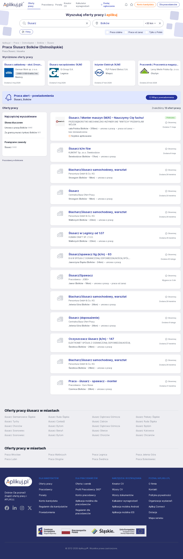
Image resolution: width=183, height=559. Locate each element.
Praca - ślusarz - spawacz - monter (93, 381)
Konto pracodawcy (85, 495)
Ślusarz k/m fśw (80, 148)
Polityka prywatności (160, 495)
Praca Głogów (55, 459)
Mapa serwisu (156, 518)
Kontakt (153, 489)
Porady (58, 4)
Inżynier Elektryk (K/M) (108, 64)
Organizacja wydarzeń (160, 500)
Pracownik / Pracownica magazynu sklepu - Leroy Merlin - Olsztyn (159, 64)
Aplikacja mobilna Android (125, 506)
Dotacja (153, 512)
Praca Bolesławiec (146, 459)
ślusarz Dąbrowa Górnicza (106, 416)
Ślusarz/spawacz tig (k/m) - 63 (90, 254)
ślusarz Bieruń (55, 430)
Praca (16, 43)
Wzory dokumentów (123, 495)
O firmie (153, 483)
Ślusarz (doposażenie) (84, 317)
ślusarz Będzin (143, 426)
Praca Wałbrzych (57, 454)
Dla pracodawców (168, 4)
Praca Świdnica (100, 459)
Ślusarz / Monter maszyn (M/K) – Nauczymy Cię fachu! (106, 117)
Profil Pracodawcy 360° (88, 489)
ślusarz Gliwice (100, 430)
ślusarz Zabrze (100, 421)
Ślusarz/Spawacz (81, 275)
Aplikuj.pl (6, 43)
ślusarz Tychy (12, 421)
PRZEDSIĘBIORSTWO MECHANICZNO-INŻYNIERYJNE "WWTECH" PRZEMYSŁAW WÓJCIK (106, 123)
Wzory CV (117, 489)
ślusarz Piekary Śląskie (148, 416)
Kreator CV (67, 4)
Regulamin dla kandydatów (53, 506)
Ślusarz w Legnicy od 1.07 (86, 233)
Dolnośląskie (28, 43)
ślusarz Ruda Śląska (58, 416)
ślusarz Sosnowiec (14, 430)
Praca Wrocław (13, 454)
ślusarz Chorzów (13, 426)
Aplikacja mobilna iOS (123, 512)
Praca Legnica (99, 454)
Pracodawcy (48, 4)
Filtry (26, 32)
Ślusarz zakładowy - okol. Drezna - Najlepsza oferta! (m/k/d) (23, 64)
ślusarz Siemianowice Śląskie (20, 416)
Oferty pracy (31, 4)
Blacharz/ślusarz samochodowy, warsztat (98, 169)
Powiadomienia (47, 512)
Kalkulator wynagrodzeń (82, 4)
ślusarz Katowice (145, 430)
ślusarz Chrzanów (145, 435)
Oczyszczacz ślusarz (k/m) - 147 (91, 339)
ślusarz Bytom (55, 426)
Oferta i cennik (83, 483)
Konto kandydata (145, 4)
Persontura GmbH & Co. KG (82, 173)
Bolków (40, 43)
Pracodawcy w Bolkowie (12, 160)
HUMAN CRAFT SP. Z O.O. (81, 237)
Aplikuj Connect (157, 506)
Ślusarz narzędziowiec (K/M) (65, 64)
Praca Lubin (11, 459)
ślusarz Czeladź (56, 421)
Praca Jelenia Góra (146, 454)
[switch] (161, 97)
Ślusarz (74, 191)
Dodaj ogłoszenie (108, 4)
